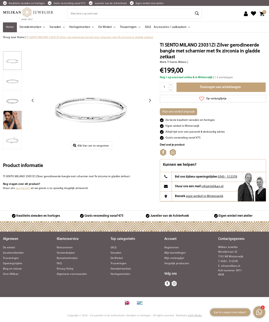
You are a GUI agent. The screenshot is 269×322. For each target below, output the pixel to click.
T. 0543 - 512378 (228, 261)
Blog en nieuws (12, 268)
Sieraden (116, 252)
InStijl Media (195, 315)
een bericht (23, 188)
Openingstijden (12, 263)
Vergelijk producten (176, 263)
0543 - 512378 (227, 176)
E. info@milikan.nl (229, 266)
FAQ (59, 263)
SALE (114, 247)
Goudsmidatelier (13, 252)
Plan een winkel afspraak (178, 111)
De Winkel (117, 258)
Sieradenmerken (121, 268)
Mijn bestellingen (175, 252)
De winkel (9, 247)
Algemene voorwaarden (72, 274)
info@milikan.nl (212, 186)
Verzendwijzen (66, 252)
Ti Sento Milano (177, 62)
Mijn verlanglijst (174, 258)
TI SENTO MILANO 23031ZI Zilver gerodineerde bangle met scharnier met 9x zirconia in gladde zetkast (90, 37)
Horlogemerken (120, 274)
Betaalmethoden (67, 258)
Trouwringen (11, 258)
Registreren (171, 247)
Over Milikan (11, 274)
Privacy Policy (65, 268)
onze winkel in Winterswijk (204, 196)
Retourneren (65, 247)
